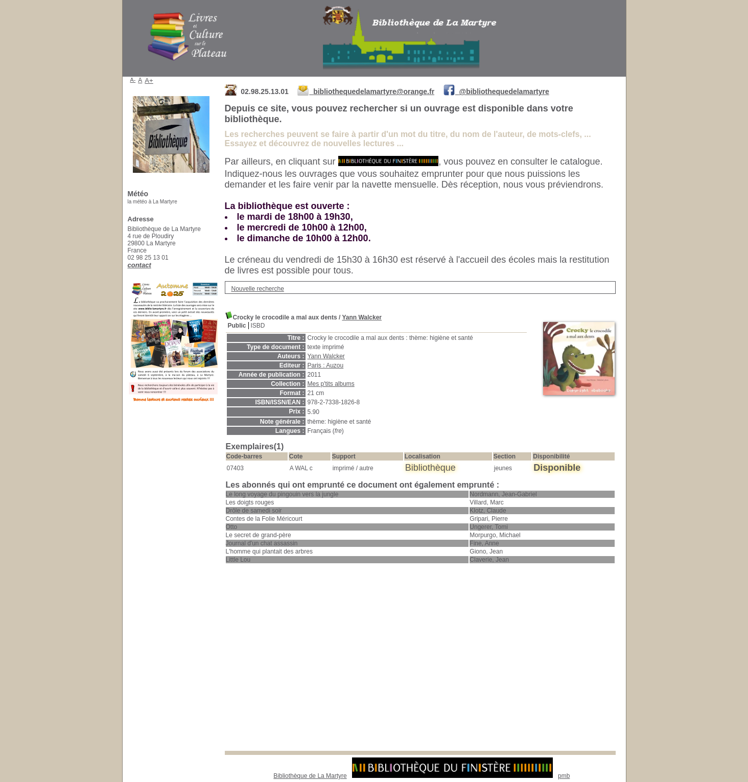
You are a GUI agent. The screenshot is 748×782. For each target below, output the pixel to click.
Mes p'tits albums (331, 383)
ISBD (258, 325)
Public (237, 325)
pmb (564, 775)
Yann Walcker (362, 317)
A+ (149, 80)
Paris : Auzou (326, 365)
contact (139, 265)
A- (133, 80)
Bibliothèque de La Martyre (309, 775)
